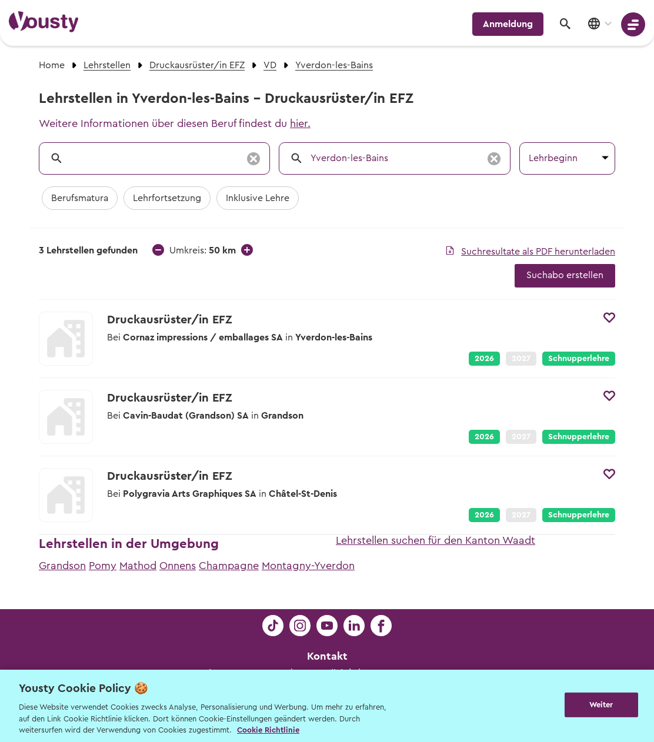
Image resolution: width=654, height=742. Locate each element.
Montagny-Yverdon (308, 565)
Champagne (229, 565)
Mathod (137, 565)
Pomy (102, 565)
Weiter (601, 704)
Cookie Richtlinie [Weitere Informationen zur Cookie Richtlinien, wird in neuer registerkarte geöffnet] (268, 730)
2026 (484, 359)
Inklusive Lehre (257, 198)
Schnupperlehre (578, 359)
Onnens (177, 565)
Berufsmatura (79, 198)
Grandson (62, 565)
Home (52, 65)
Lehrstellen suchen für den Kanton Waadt (435, 540)
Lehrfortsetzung (167, 198)
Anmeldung (508, 24)
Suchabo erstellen (564, 275)
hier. (300, 123)
